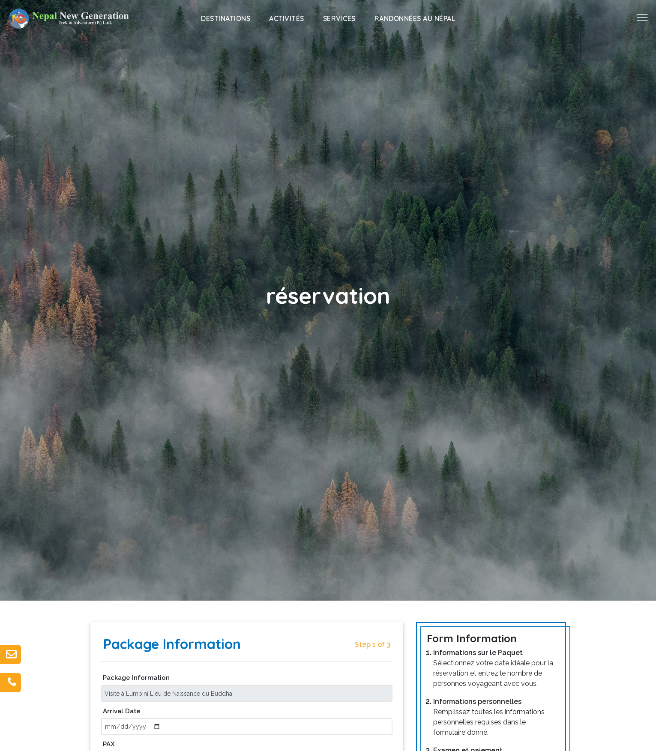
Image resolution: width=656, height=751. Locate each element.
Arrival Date (122, 711)
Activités (286, 18)
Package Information (136, 678)
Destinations (225, 18)
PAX (109, 744)
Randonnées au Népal (414, 18)
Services (339, 18)
